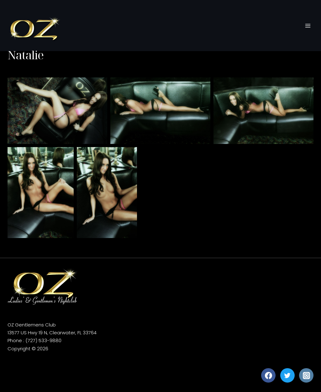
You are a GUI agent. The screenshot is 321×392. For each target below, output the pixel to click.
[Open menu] (307, 26)
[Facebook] (268, 375)
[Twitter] (287, 375)
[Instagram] (306, 375)
